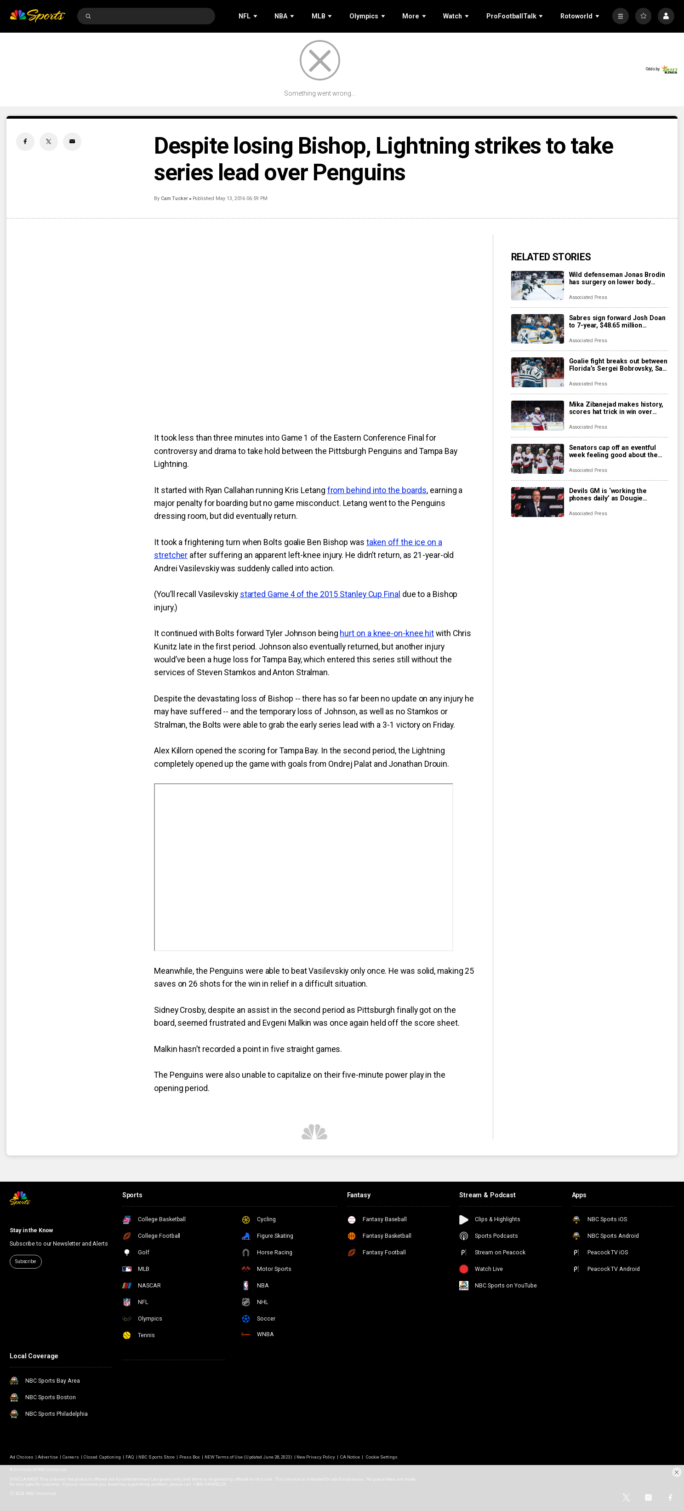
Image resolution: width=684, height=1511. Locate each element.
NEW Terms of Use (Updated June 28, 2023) (248, 1456)
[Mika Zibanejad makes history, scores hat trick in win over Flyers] (537, 416)
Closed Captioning (102, 1456)
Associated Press (588, 297)
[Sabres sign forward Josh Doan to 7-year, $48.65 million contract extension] (537, 329)
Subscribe (25, 1261)
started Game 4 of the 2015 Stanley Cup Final (320, 594)
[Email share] (72, 141)
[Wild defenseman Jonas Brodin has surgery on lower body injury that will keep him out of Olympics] (537, 286)
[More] (620, 16)
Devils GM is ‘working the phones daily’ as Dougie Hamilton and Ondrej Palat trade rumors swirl (609, 494)
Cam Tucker (174, 198)
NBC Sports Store (156, 1456)
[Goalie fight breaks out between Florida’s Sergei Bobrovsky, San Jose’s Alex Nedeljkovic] (537, 372)
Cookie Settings (381, 1456)
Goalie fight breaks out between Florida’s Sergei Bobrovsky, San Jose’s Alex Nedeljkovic (618, 364)
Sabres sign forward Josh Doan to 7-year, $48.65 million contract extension (617, 321)
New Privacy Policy (315, 1456)
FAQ (129, 1456)
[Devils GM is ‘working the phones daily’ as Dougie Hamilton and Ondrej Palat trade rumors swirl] (537, 502)
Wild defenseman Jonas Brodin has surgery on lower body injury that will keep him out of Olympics (617, 278)
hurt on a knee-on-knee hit (387, 633)
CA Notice (350, 1456)
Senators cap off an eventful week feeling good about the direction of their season (613, 451)
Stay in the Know (31, 1230)
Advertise (47, 1456)
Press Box (189, 1456)
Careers (70, 1456)
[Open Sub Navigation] (256, 16)
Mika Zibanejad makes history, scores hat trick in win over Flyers (616, 408)
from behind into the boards (377, 490)
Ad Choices (22, 1456)
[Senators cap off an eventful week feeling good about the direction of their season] (537, 459)
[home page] (37, 16)
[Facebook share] (25, 141)
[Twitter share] (49, 141)
